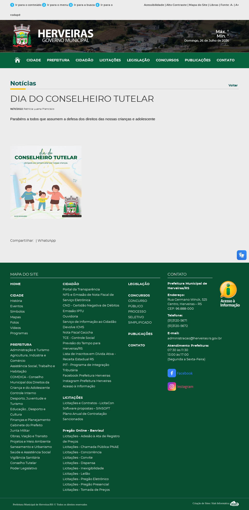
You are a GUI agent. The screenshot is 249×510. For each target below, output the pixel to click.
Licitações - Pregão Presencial (86, 484)
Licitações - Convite (78, 457)
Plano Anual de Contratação (85, 414)
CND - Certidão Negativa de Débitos (91, 305)
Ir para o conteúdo (25, 5)
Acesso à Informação (79, 386)
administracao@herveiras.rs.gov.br (190, 338)
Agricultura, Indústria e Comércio (28, 358)
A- (231, 5)
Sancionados (73, 419)
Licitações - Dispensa (79, 463)
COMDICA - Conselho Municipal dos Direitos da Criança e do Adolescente (30, 382)
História (16, 301)
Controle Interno (23, 393)
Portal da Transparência (81, 289)
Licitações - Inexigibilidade (83, 468)
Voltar (233, 85)
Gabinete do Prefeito (26, 425)
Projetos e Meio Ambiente (30, 441)
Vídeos (15, 328)
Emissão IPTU (73, 311)
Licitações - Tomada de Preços (86, 489)
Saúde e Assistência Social (30, 452)
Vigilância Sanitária (25, 457)
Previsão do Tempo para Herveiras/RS (81, 346)
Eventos (16, 306)
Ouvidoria (70, 316)
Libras (214, 5)
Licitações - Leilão (76, 473)
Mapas (15, 317)
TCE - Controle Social (79, 338)
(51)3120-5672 (178, 326)
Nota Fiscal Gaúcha (78, 332)
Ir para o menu (55, 5)
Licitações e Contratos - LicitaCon (88, 403)
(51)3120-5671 (177, 320)
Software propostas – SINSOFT (86, 408)
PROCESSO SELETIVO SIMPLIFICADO (140, 317)
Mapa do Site (198, 5)
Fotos (14, 322)
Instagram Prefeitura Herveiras (87, 381)
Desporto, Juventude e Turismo (28, 401)
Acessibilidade (154, 5)
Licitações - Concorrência (82, 452)
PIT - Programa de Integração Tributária (86, 367)
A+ (237, 5)
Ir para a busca (82, 5)
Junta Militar (20, 430)
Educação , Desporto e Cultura (27, 412)
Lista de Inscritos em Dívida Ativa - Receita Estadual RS (89, 356)
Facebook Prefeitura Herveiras (86, 375)
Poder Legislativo (23, 468)
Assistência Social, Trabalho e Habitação (32, 369)
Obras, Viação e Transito (28, 436)
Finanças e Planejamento (30, 420)
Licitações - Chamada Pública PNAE (91, 447)
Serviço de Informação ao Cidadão (89, 322)
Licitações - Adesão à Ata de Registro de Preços (91, 439)
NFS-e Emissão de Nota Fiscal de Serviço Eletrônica (88, 297)
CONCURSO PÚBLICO (137, 303)
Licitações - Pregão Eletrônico (86, 479)
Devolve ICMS (73, 327)
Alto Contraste (176, 5)
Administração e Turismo (29, 350)
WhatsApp (47, 240)
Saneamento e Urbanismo (31, 447)
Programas (19, 333)
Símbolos (17, 311)
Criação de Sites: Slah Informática (216, 503)
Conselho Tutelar (23, 463)
